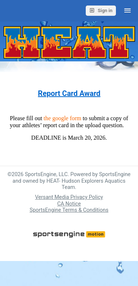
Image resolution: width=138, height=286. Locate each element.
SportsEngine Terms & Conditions (68, 210)
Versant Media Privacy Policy (69, 197)
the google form (61, 118)
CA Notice (69, 204)
